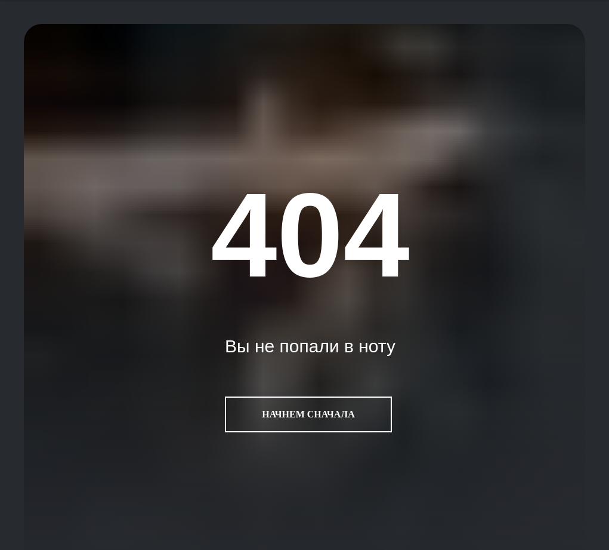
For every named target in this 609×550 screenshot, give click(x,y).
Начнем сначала (308, 414)
